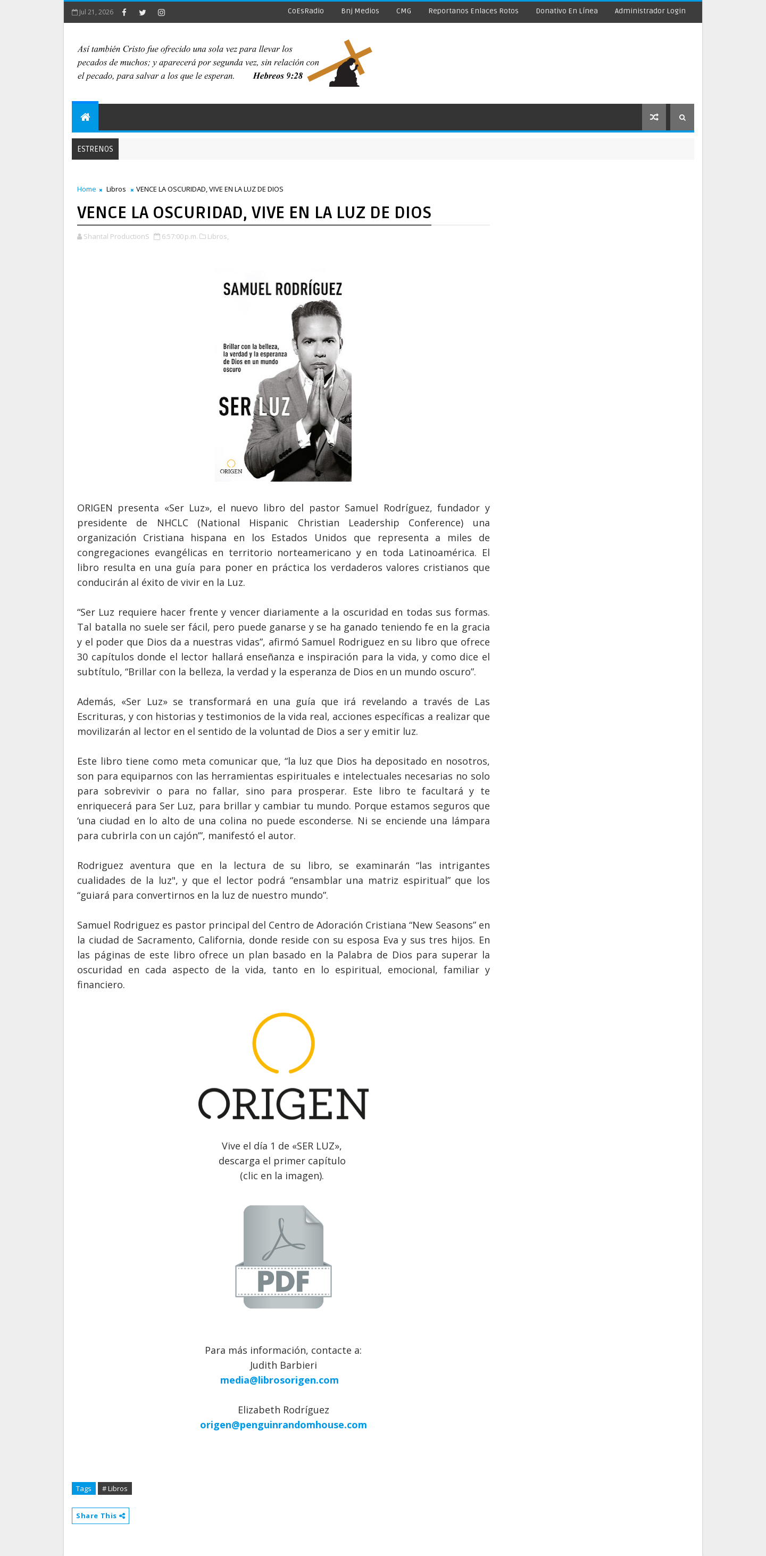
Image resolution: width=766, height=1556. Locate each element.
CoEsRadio (306, 10)
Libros (116, 189)
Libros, (218, 236)
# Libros (115, 1488)
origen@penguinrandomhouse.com (283, 1424)
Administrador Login (650, 10)
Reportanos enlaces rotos (473, 10)
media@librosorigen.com (279, 1379)
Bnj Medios (360, 10)
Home (86, 189)
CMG (403, 10)
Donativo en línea (567, 10)
